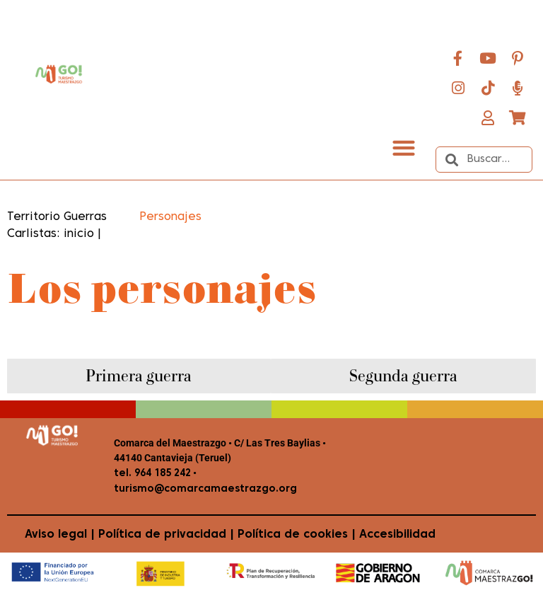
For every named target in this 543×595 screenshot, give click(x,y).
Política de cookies (293, 535)
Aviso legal (56, 535)
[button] (403, 147)
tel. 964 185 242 (152, 473)
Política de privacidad (162, 535)
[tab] (139, 376)
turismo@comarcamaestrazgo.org (205, 489)
